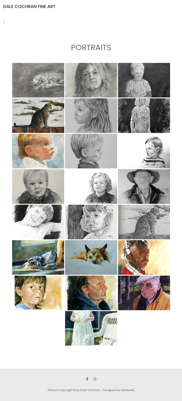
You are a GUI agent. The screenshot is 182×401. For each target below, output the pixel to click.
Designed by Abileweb (118, 390)
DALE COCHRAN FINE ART (29, 6)
